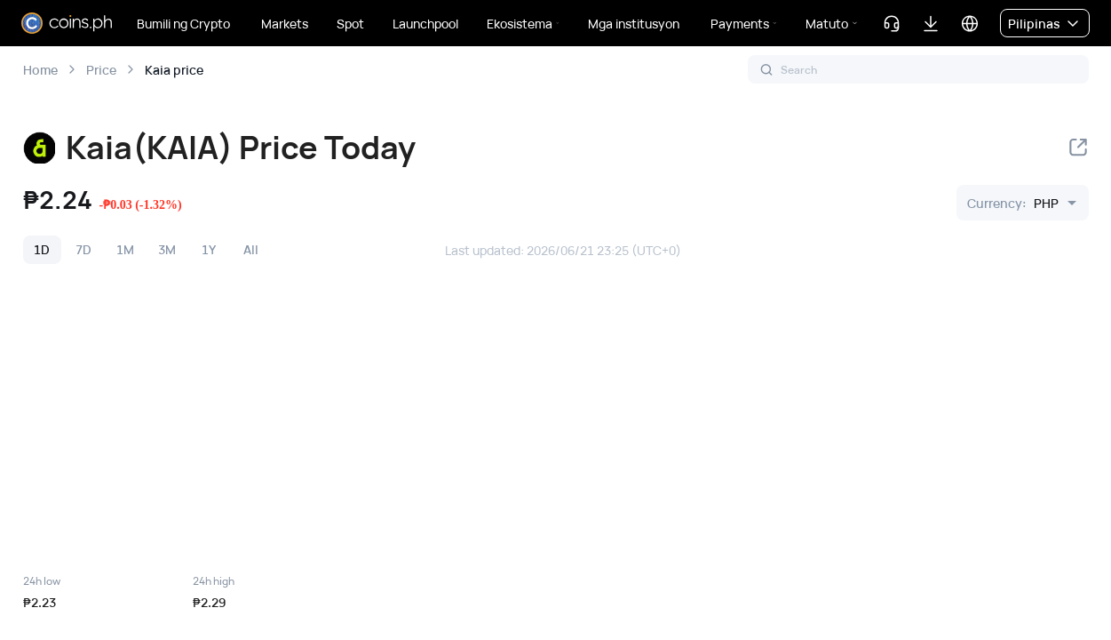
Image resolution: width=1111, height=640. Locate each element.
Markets (284, 23)
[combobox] (1013, 203)
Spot (350, 23)
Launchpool (425, 23)
